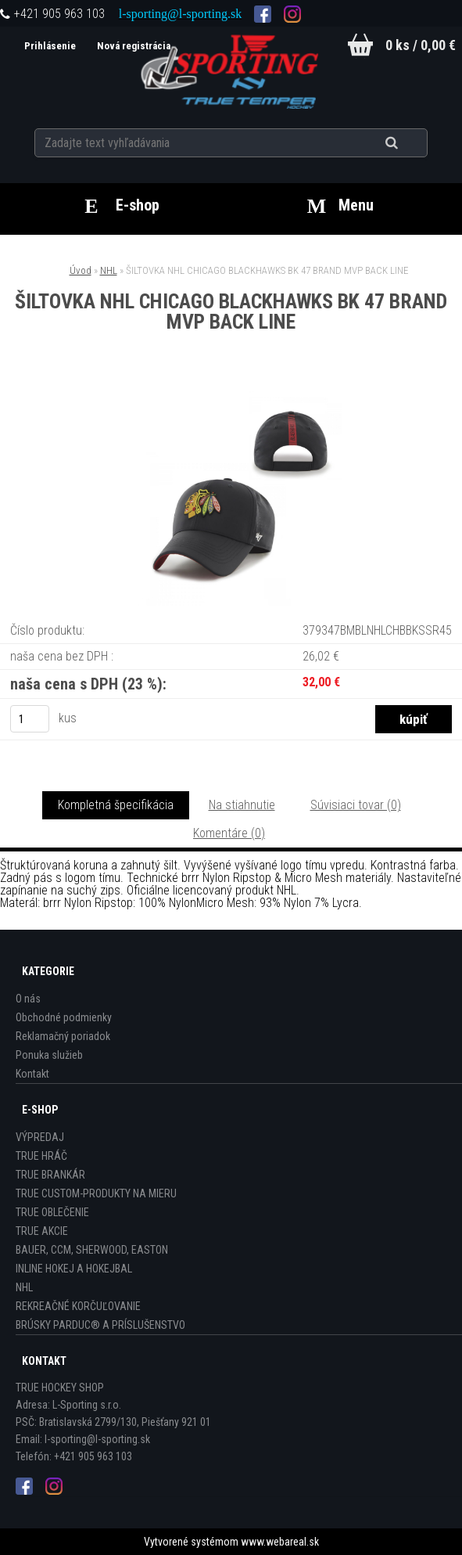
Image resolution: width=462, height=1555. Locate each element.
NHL (108, 270)
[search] (410, 142)
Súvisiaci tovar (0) (355, 804)
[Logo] (231, 70)
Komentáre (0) (229, 833)
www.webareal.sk (280, 1541)
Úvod (80, 270)
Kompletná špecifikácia (116, 804)
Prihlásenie (48, 46)
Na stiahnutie (242, 804)
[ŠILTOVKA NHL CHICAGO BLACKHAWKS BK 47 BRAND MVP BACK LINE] (231, 397)
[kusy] (29, 719)
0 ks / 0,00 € (420, 45)
